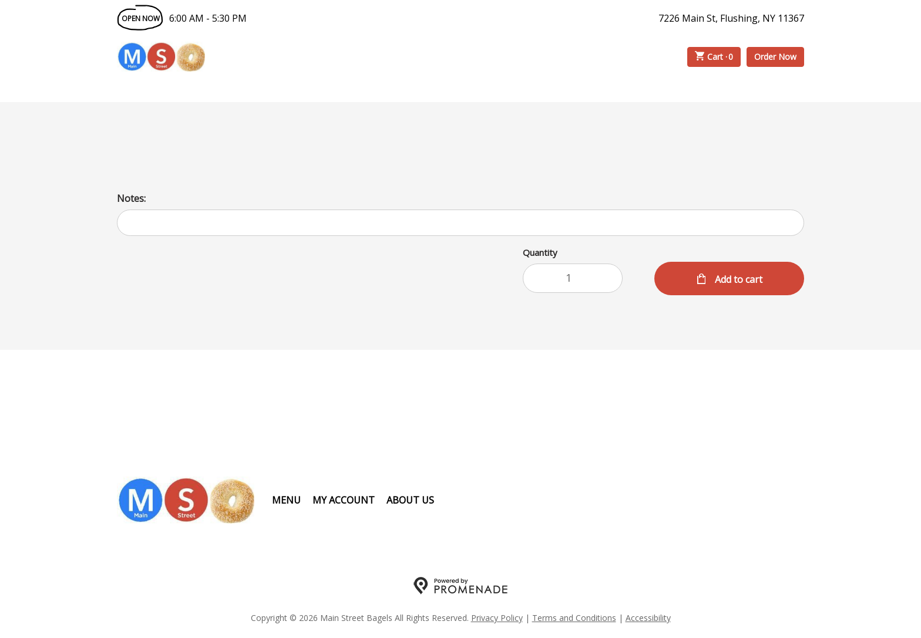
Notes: (131, 198)
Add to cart (737, 279)
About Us (410, 500)
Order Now (775, 56)
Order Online (272, 56)
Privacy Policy (497, 617)
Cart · (714, 57)
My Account (343, 500)
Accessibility (648, 617)
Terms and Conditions (574, 617)
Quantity (540, 252)
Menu (286, 500)
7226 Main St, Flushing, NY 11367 (731, 18)
